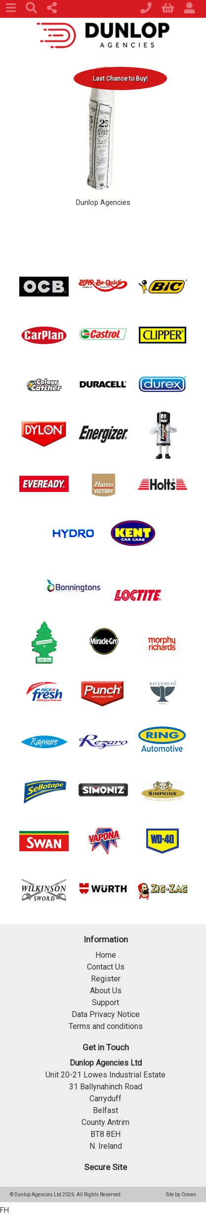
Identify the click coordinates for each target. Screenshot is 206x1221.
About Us (106, 990)
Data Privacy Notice (106, 1014)
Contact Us (105, 967)
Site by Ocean (181, 1194)
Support (105, 1002)
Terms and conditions (106, 1026)
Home (105, 955)
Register (106, 978)
